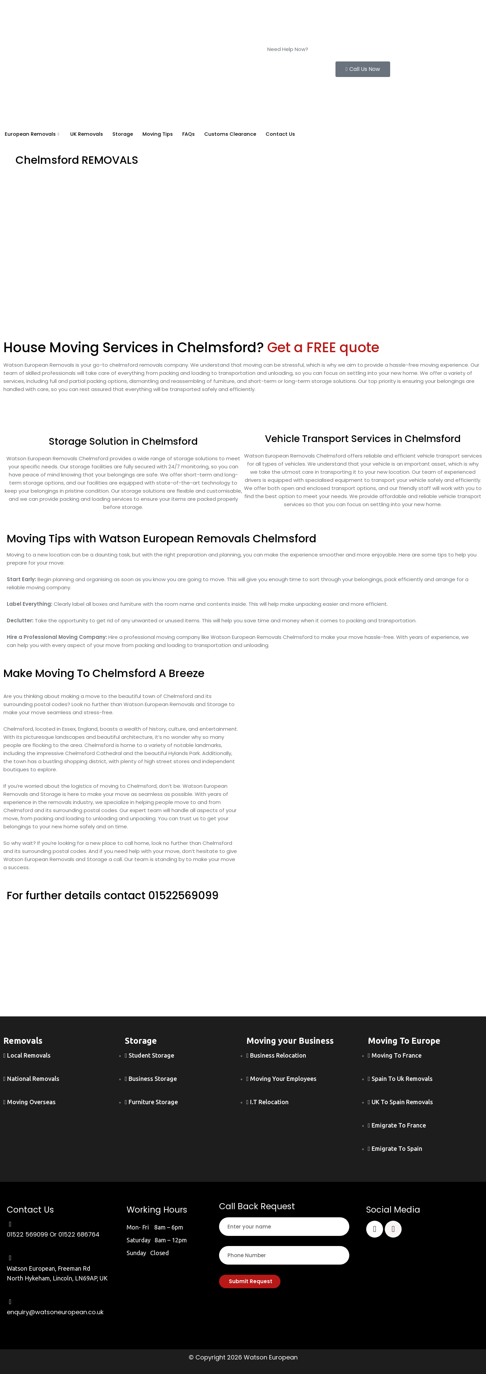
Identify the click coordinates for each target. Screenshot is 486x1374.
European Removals (33, 134)
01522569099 (184, 895)
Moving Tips (163, 134)
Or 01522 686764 (75, 1234)
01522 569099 (284, 57)
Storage (127, 134)
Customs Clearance (239, 134)
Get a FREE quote (323, 347)
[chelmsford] (364, 743)
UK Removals (89, 134)
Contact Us (291, 134)
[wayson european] (243, 962)
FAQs (195, 134)
